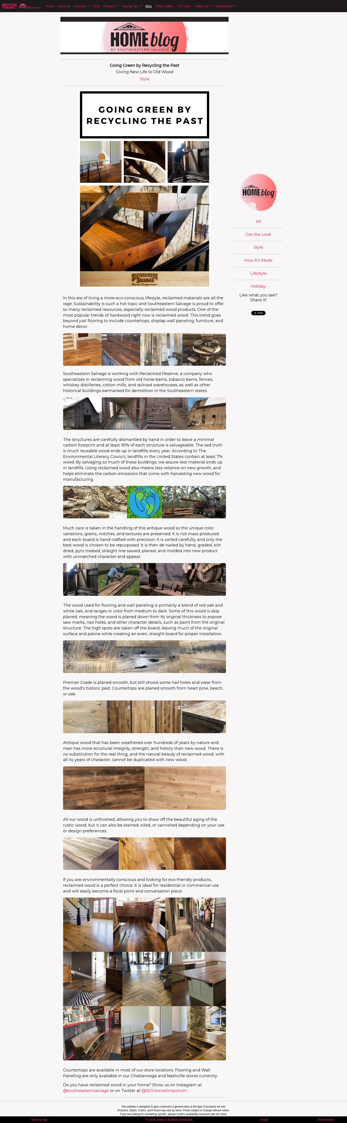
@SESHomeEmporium (164, 1090)
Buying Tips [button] (131, 6)
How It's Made (258, 260)
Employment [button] (224, 6)
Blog (149, 6)
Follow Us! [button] (201, 6)
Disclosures (326, 1119)
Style (258, 247)
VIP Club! (184, 6)
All (258, 221)
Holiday (258, 286)
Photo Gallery (164, 6)
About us (64, 6)
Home (50, 6)
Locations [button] (80, 6)
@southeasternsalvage (86, 1090)
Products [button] (109, 6)
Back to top (39, 1119)
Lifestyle (258, 273)
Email (264, 1119)
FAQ (97, 6)
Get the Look (258, 234)
